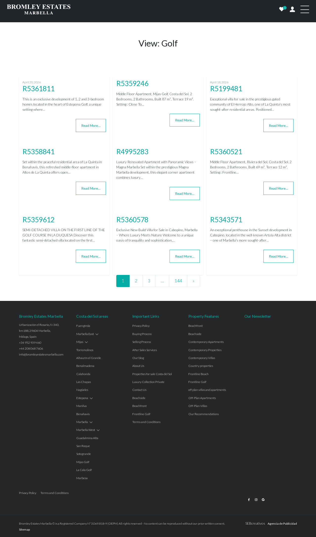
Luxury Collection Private (148, 382)
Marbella (82, 422)
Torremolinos (84, 350)
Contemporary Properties (204, 350)
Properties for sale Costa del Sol (152, 374)
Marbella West (85, 430)
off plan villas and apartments (207, 390)
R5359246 (132, 83)
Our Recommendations (203, 414)
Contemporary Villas (201, 358)
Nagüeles (82, 390)
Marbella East (85, 334)
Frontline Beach (198, 374)
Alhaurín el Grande (88, 358)
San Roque (83, 446)
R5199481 (226, 88)
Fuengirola (83, 326)
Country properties (200, 366)
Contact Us (139, 390)
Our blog (138, 358)
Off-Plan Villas (197, 406)
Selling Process (141, 342)
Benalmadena (85, 366)
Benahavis (83, 414)
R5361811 (38, 88)
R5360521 (226, 151)
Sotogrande (83, 454)
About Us (138, 366)
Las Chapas (83, 382)
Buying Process (142, 334)
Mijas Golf (82, 462)
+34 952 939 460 (30, 342)
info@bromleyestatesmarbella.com (41, 354)
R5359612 (38, 219)
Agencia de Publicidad (282, 523)
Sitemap (24, 529)
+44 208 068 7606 (31, 348)
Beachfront (139, 406)
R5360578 (132, 219)
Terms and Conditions (146, 422)
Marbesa (82, 478)
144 (178, 280)
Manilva (81, 406)
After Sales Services (144, 350)
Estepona (82, 398)
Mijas (79, 342)
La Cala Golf (84, 470)
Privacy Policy (141, 326)
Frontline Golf (141, 414)
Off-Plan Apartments (202, 398)
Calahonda (83, 374)
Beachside (138, 398)
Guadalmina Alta (87, 438)
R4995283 (132, 151)
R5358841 (38, 151)
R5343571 (226, 219)
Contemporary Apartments (206, 342)
